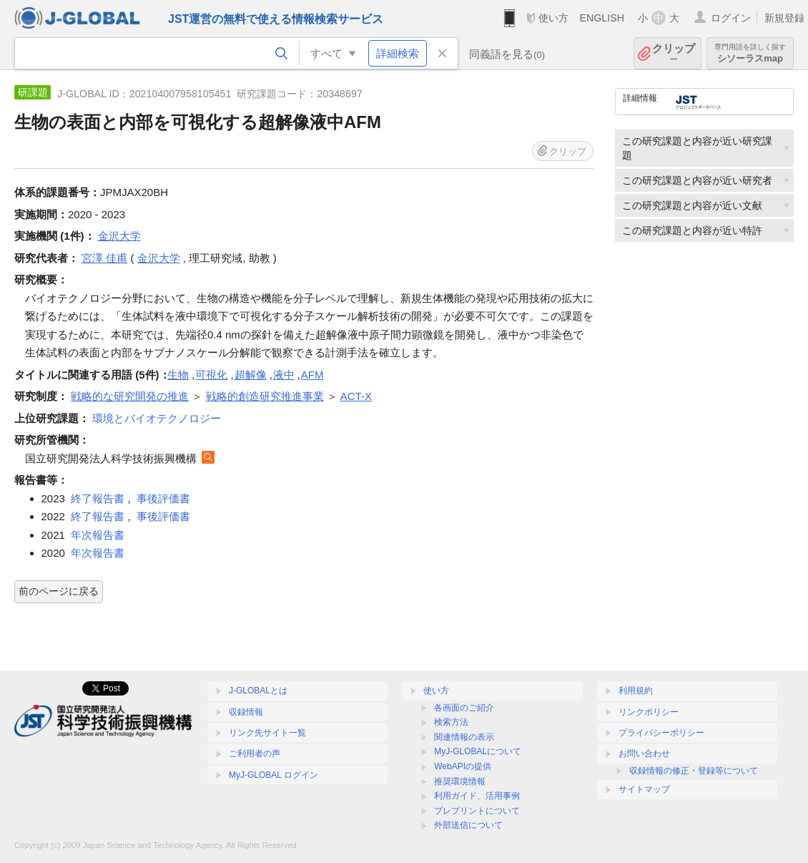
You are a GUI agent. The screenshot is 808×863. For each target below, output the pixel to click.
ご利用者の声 (254, 754)
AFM (312, 375)
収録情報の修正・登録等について (693, 771)
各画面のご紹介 (464, 708)
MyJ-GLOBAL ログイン (273, 775)
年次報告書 (97, 535)
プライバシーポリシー (661, 733)
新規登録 (784, 18)
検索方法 (451, 722)
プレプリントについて (477, 811)
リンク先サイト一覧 (267, 733)
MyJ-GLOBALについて (477, 751)
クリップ (673, 53)
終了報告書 (97, 498)
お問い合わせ (644, 754)
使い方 (553, 18)
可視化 (211, 375)
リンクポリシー (649, 712)
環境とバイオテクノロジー (156, 418)
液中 (284, 375)
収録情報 (246, 712)
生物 (178, 375)
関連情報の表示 (464, 737)
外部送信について (468, 825)
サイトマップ (644, 789)
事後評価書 (163, 498)
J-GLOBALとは (258, 691)
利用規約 (636, 691)
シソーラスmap (750, 53)
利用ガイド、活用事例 (477, 796)
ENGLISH (601, 18)
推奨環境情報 (460, 781)
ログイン (731, 18)
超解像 (251, 375)
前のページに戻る (59, 591)
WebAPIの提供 (462, 766)
